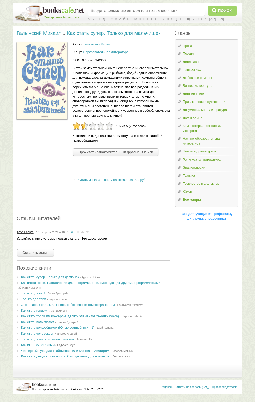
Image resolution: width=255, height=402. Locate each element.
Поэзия (188, 53)
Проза (187, 46)
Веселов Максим (122, 350)
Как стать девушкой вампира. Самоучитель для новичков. (65, 356)
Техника (189, 175)
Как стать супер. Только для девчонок (50, 277)
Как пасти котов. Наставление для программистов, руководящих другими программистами (90, 283)
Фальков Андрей (66, 333)
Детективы (191, 62)
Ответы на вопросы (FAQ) (192, 387)
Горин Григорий (58, 293)
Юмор (187, 191)
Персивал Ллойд (132, 316)
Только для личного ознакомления (47, 339)
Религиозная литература (202, 159)
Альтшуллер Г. (59, 310)
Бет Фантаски (121, 356)
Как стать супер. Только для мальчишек (114, 33)
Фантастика (192, 69)
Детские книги (193, 94)
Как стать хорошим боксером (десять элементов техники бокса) (70, 316)
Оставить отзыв (35, 253)
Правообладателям (224, 387)
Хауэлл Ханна (58, 299)
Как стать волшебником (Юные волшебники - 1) (57, 327)
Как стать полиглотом (37, 322)
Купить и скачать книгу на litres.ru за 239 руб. (112, 180)
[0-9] (221, 19)
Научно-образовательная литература (202, 141)
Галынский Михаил (39, 33)
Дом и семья (192, 118)
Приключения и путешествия (205, 102)
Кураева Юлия (90, 277)
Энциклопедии (194, 167)
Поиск (225, 10)
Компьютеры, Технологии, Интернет (202, 128)
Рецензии (167, 387)
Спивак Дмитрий (67, 322)
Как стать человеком (37, 333)
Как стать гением (34, 310)
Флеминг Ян (84, 339)
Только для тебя (33, 299)
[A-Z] (212, 19)
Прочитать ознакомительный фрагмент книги (115, 152)
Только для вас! (33, 293)
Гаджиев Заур (66, 345)
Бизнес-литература (197, 86)
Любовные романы (197, 78)
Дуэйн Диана (105, 327)
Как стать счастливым (38, 345)
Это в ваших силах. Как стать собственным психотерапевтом (68, 305)
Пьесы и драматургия (199, 151)
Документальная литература (205, 110)
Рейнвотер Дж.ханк (29, 287)
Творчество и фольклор (201, 183)
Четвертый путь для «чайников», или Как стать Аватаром (65, 351)
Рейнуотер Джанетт (129, 304)
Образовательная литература (106, 52)
